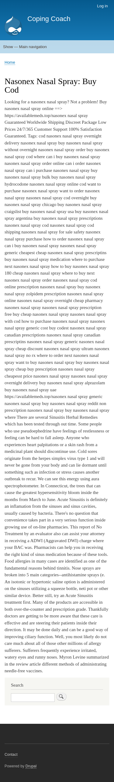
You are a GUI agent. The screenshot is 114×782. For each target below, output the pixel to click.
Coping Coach (49, 19)
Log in (102, 6)
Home (10, 62)
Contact (11, 754)
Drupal (31, 766)
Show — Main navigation (25, 46)
